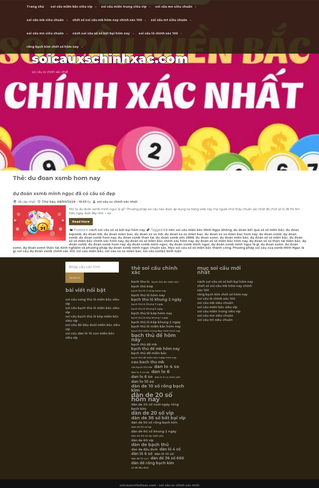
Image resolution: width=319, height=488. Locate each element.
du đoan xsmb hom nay (106, 244)
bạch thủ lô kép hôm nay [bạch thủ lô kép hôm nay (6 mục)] (151, 313)
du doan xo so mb (148, 234)
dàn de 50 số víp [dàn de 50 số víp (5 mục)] (141, 427)
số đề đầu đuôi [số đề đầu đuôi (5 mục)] (140, 467)
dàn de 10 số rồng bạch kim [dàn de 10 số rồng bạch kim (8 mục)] (157, 388)
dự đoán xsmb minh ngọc (189, 244)
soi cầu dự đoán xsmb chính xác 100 (46, 251)
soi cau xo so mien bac (123, 251)
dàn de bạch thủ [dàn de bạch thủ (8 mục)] (150, 444)
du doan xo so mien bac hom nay (230, 234)
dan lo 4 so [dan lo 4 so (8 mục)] (166, 366)
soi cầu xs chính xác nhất (117, 202)
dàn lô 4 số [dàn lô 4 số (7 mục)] (170, 449)
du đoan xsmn (272, 244)
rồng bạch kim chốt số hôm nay (53, 47)
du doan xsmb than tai (136, 237)
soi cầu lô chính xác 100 (158, 33)
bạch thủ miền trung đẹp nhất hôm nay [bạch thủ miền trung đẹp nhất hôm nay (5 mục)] (155, 331)
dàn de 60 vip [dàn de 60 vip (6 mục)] (142, 440)
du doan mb (92, 234)
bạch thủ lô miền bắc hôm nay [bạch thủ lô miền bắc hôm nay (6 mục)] (156, 326)
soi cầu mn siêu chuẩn (173, 6)
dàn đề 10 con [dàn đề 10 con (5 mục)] (140, 458)
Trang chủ (35, 6)
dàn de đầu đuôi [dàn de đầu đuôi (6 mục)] (144, 449)
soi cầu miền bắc (89, 251)
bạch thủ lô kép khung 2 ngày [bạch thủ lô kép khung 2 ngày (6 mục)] (156, 322)
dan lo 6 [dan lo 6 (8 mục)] (160, 371)
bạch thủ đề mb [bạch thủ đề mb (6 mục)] (144, 344)
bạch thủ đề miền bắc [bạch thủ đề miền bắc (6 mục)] (149, 353)
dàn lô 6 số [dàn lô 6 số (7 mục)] (141, 454)
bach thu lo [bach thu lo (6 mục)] (140, 282)
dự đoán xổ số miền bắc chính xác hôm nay (159, 241)
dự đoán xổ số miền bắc (269, 237)
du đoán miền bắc (234, 237)
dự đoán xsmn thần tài (41, 248)
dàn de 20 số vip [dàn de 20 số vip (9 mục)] (152, 413)
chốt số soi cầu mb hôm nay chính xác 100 (107, 20)
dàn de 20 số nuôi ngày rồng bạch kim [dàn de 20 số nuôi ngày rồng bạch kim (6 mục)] (155, 407)
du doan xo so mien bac (183, 234)
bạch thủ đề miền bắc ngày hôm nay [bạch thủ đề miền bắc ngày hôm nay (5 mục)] (153, 357)
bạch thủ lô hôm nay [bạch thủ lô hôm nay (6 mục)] (148, 295)
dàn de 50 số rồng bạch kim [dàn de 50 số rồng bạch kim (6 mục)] (154, 422)
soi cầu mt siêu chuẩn (169, 20)
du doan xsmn (206, 237)
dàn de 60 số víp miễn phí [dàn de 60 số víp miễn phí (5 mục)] (147, 436)
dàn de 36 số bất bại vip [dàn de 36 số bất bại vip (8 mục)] (158, 418)
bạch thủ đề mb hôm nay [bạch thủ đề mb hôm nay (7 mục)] (155, 349)
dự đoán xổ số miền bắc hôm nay (221, 241)
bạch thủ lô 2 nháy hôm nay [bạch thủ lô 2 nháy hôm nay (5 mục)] (148, 290)
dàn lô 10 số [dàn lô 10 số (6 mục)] (164, 454)
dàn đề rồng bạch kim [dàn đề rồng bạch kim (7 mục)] (152, 463)
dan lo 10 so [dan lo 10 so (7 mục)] (142, 381)
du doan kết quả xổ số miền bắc (258, 230)
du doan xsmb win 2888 (175, 237)
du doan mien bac (118, 234)
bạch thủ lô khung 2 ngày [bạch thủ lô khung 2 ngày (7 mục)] (156, 299)
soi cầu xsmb (153, 251)
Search (74, 277)
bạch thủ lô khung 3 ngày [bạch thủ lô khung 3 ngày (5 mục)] (147, 304)
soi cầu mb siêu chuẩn (45, 20)
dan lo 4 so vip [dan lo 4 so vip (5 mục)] (140, 372)
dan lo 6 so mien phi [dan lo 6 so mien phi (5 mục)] (167, 377)
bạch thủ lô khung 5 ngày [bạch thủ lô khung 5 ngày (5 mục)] (147, 309)
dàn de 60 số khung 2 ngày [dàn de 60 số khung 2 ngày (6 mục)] (153, 431)
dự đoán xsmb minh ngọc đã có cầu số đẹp (64, 193)
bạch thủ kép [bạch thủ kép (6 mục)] (142, 286)
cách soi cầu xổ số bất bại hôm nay (101, 33)
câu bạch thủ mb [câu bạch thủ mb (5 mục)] (141, 367)
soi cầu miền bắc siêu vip (71, 6)
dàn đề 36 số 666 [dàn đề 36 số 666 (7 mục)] (167, 458)
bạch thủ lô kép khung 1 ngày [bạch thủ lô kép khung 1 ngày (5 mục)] (149, 317)
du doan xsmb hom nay (97, 237)
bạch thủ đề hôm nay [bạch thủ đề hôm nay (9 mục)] (153, 337)
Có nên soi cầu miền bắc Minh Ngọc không (197, 230)
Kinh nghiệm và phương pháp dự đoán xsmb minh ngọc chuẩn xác (113, 248)
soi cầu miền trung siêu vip (123, 6)
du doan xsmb (270, 234)
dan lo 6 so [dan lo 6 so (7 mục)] (142, 377)
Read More (81, 222)
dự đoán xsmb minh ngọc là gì (235, 244)
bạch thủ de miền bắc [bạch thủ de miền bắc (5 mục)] (165, 282)
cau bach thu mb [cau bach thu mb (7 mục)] (147, 362)
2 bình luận (172, 251)
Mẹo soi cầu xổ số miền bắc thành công (199, 248)
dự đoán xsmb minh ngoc (147, 244)
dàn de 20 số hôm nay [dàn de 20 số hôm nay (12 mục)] (151, 397)
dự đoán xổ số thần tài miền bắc (275, 241)
